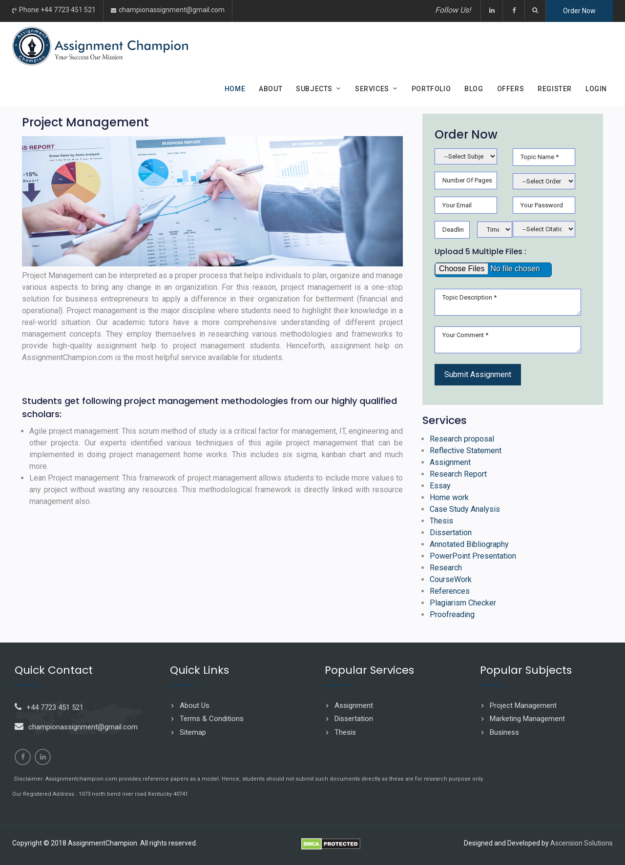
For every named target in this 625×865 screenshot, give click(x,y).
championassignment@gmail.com (172, 10)
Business (504, 732)
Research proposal (462, 438)
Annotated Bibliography (469, 544)
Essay (440, 485)
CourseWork (451, 579)
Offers (510, 89)
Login (596, 89)
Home (235, 89)
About (270, 89)
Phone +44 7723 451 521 (57, 10)
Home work (449, 497)
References (450, 591)
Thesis (441, 520)
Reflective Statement (465, 450)
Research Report (458, 474)
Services (372, 89)
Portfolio (431, 89)
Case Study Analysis (465, 509)
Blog (473, 89)
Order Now (579, 11)
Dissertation (451, 532)
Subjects (314, 89)
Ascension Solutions (581, 843)
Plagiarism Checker (463, 602)
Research (446, 567)
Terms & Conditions (212, 718)
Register (555, 89)
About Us (194, 705)
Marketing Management (527, 718)
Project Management (523, 705)
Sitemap (193, 732)
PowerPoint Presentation (473, 556)
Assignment (450, 462)
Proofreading (452, 614)
